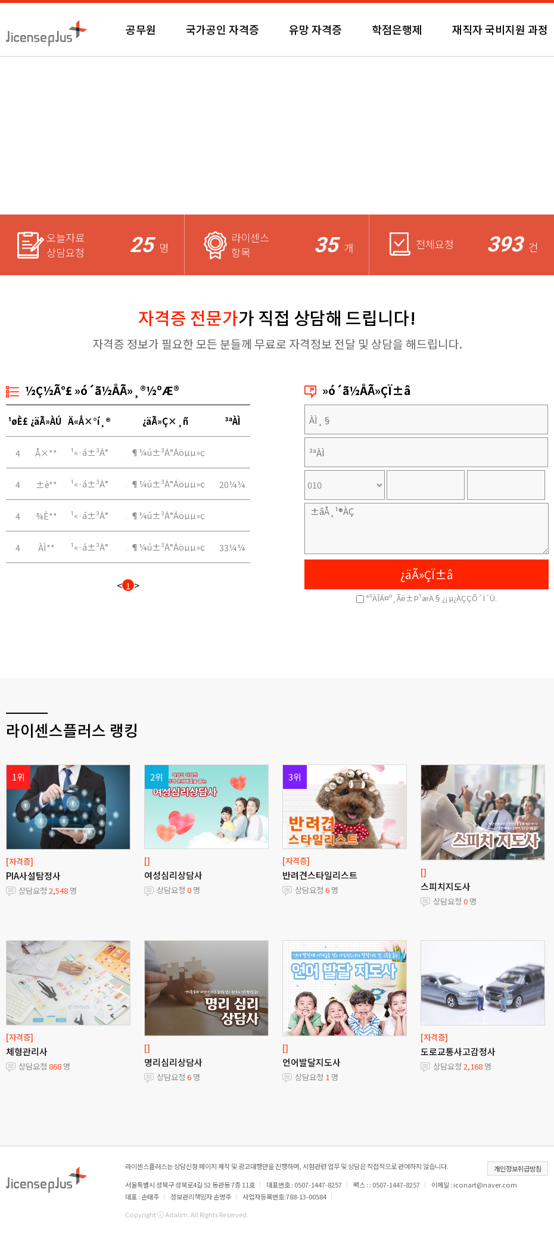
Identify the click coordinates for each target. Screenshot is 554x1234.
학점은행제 (397, 29)
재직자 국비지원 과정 (500, 29)
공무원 (141, 29)
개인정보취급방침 (517, 1168)
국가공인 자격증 (222, 29)
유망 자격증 (315, 29)
